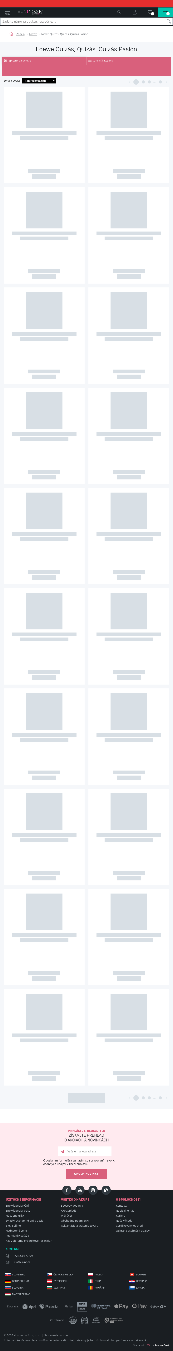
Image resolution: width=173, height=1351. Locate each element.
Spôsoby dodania (72, 1205)
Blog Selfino (13, 1225)
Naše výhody (124, 1220)
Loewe (33, 34)
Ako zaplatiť (68, 1210)
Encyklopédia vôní (17, 1205)
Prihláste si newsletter (86, 1136)
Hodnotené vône (16, 1230)
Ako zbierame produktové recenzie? (29, 1240)
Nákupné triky (15, 1215)
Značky (20, 34)
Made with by (151, 1345)
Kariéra (120, 1215)
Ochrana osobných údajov (133, 1230)
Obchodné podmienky (75, 1220)
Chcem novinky (86, 1174)
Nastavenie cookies (56, 1335)
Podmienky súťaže (17, 1235)
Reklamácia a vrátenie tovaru (79, 1225)
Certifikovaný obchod (129, 1225)
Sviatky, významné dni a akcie (24, 1220)
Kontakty (121, 1205)
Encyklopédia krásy (18, 1210)
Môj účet (66, 1215)
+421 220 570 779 (23, 1256)
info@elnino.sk (21, 1262)
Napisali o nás (125, 1210)
